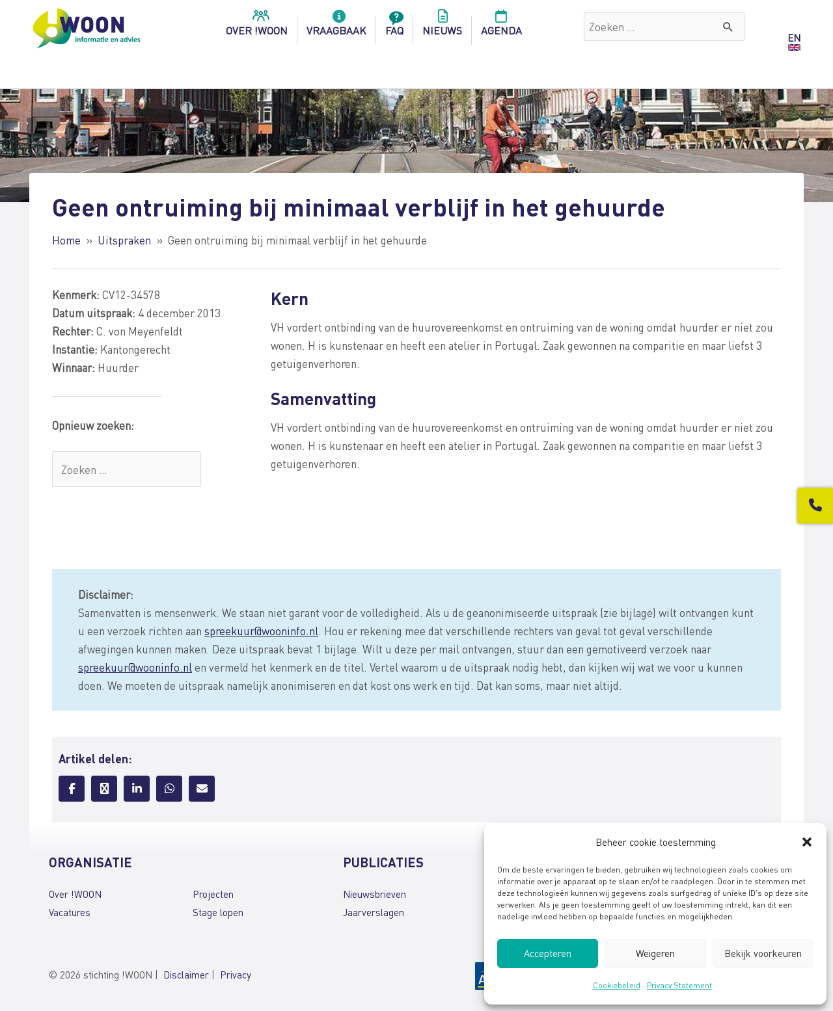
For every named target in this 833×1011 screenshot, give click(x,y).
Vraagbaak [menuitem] (336, 26)
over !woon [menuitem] (257, 26)
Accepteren (547, 953)
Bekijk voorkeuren (763, 953)
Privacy (235, 974)
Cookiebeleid (616, 985)
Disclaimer (186, 974)
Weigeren (655, 953)
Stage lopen (218, 912)
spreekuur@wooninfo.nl (261, 631)
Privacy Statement (679, 985)
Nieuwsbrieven (374, 893)
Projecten (213, 893)
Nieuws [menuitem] (442, 26)
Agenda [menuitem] (501, 26)
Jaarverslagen (373, 912)
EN (793, 37)
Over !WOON (75, 893)
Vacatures (69, 912)
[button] (806, 841)
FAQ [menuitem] (394, 26)
